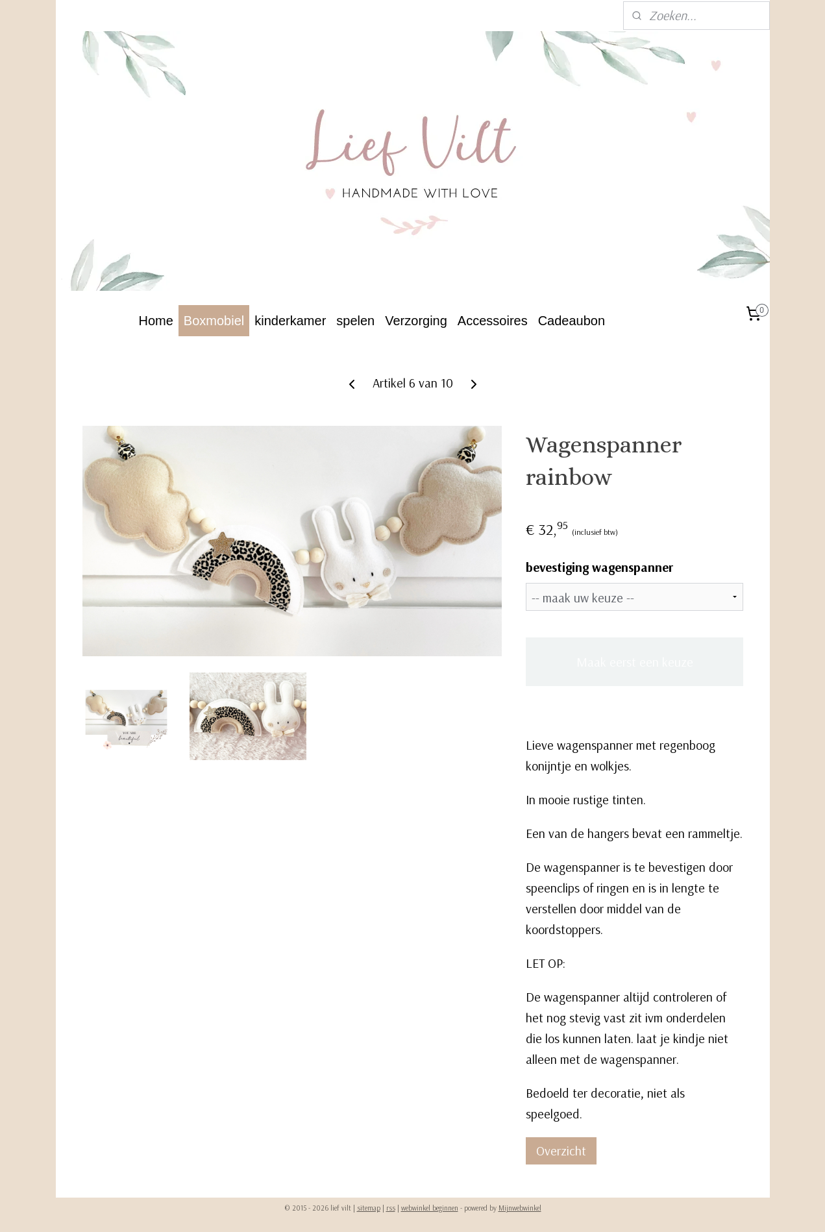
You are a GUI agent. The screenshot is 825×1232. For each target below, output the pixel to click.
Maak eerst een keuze (634, 662)
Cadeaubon (571, 321)
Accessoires (493, 321)
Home (156, 321)
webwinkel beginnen (429, 1208)
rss (390, 1208)
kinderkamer (290, 321)
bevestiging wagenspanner (599, 567)
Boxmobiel (214, 321)
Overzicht (561, 1150)
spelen (355, 321)
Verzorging (416, 321)
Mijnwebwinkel (520, 1208)
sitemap (368, 1208)
